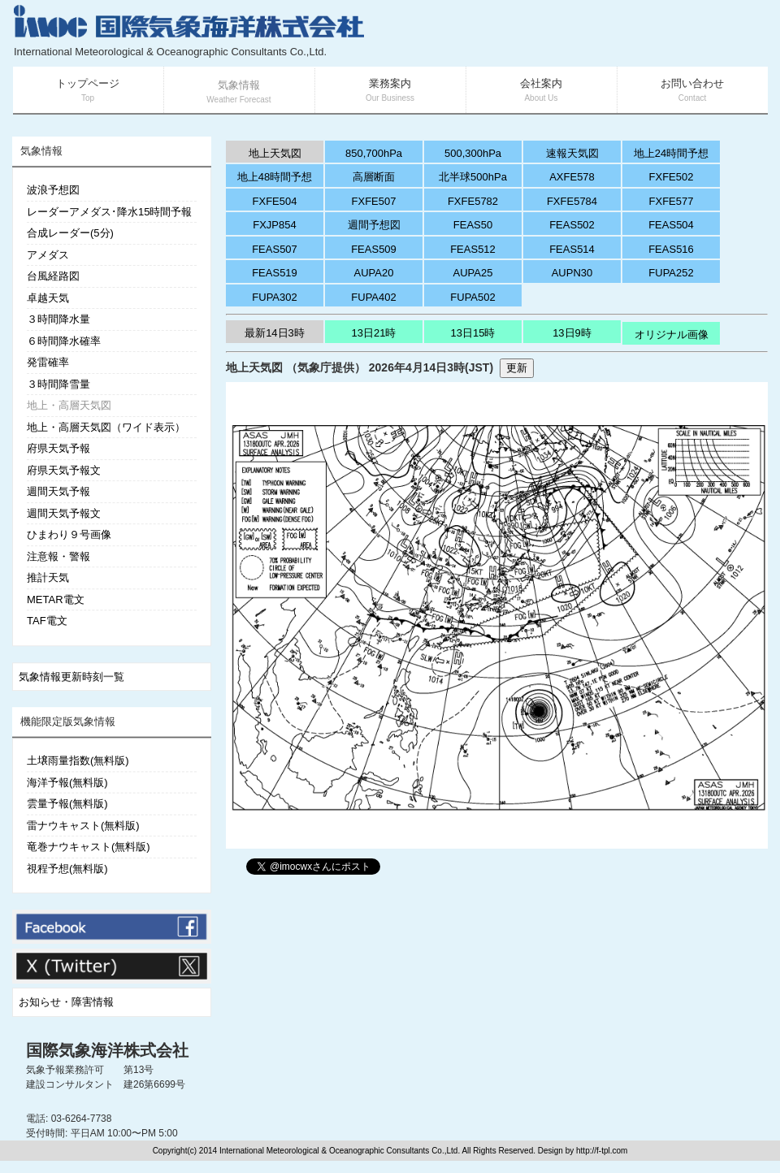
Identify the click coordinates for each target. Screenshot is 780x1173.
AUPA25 (473, 273)
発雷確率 (48, 362)
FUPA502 (472, 297)
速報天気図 (572, 153)
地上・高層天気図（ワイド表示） (106, 427)
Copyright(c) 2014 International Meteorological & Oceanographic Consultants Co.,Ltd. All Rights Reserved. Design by (364, 1150)
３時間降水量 (58, 319)
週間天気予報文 (64, 513)
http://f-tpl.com (601, 1150)
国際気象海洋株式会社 (107, 1050)
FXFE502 (671, 177)
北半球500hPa (473, 177)
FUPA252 (670, 273)
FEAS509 (373, 249)
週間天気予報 (58, 491)
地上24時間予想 (671, 153)
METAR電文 (55, 599)
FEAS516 (671, 249)
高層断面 (374, 177)
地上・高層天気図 (69, 405)
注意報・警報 (58, 556)
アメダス (48, 255)
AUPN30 (572, 273)
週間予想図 (374, 225)
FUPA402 (373, 297)
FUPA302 (274, 297)
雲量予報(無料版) (67, 803)
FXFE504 (275, 201)
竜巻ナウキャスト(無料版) (88, 847)
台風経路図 (53, 276)
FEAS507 (274, 249)
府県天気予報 (58, 448)
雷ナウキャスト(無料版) (83, 825)
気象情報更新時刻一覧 (71, 677)
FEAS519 (274, 273)
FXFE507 (374, 201)
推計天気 (48, 577)
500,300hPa (472, 153)
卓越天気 (48, 298)
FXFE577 (671, 201)
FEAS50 (472, 225)
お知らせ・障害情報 (66, 1002)
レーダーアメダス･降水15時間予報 (109, 212)
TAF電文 (47, 621)
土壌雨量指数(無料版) (78, 760)
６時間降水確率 (64, 341)
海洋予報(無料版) (67, 782)
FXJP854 (274, 225)
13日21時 (374, 333)
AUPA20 (374, 273)
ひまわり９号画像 (69, 534)
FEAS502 (572, 225)
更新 (516, 368)
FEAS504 (671, 225)
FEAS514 (572, 249)
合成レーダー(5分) (70, 233)
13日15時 (473, 333)
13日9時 (572, 333)
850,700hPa (373, 153)
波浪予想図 (53, 190)
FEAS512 (473, 249)
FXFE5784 (572, 201)
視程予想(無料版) (67, 868)
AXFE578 (572, 177)
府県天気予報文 (64, 470)
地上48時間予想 (274, 177)
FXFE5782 (473, 201)
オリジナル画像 (671, 334)
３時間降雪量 (58, 384)
